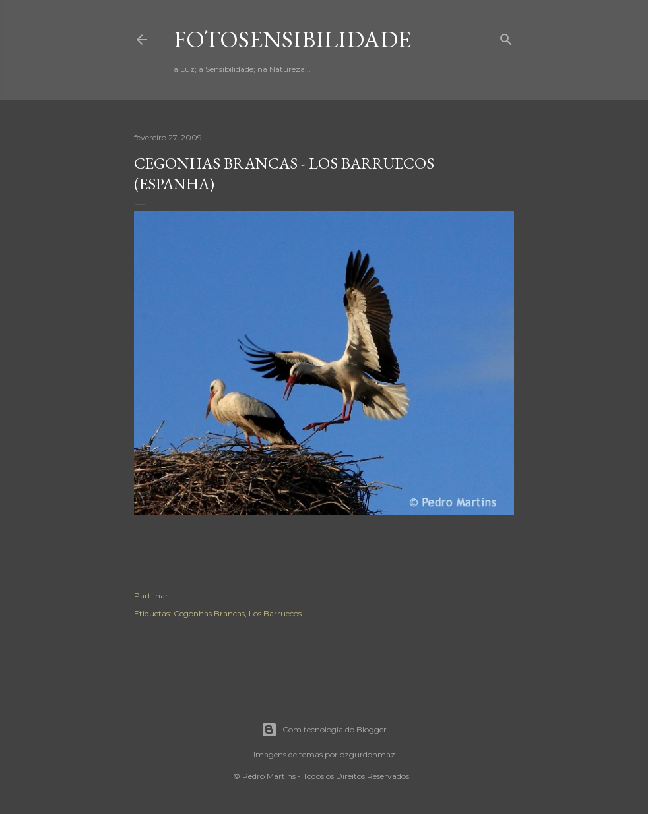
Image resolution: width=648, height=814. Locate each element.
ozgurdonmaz (367, 754)
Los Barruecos (275, 613)
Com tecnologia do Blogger (324, 730)
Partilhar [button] (151, 595)
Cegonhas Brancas (209, 613)
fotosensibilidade (292, 39)
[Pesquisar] (506, 36)
